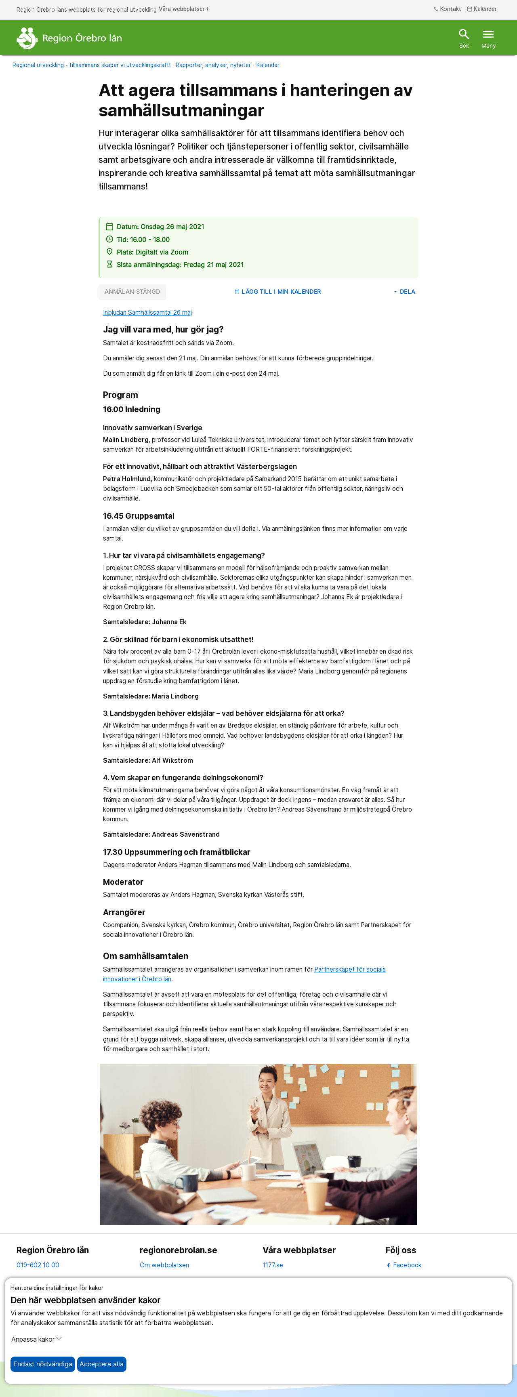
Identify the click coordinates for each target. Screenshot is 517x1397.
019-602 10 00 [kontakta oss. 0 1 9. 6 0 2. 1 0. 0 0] (38, 1265)
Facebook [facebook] (404, 1265)
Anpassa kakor (36, 1339)
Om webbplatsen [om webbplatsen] (164, 1265)
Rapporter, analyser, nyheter (213, 65)
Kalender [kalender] (482, 9)
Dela (404, 291)
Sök (464, 38)
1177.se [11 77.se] (273, 1265)
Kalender (268, 65)
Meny (488, 38)
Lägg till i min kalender (277, 291)
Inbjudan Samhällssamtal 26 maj (147, 312)
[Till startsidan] (69, 38)
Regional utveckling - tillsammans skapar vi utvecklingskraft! (91, 65)
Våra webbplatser (184, 9)
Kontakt (447, 9)
